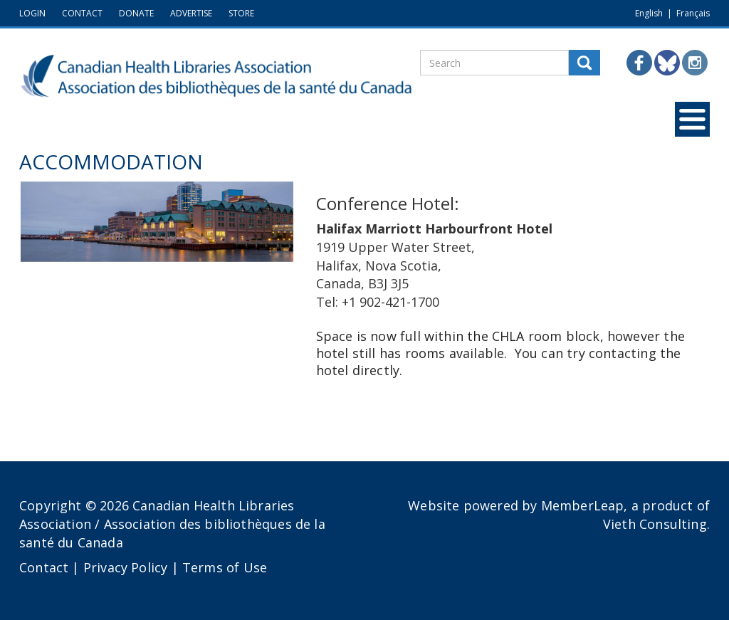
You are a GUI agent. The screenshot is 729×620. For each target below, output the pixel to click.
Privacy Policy (125, 567)
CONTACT (82, 13)
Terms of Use (224, 567)
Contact (43, 567)
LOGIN (32, 13)
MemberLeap (582, 505)
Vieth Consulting (655, 523)
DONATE (136, 13)
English (649, 13)
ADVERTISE (191, 13)
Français (693, 13)
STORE (241, 13)
